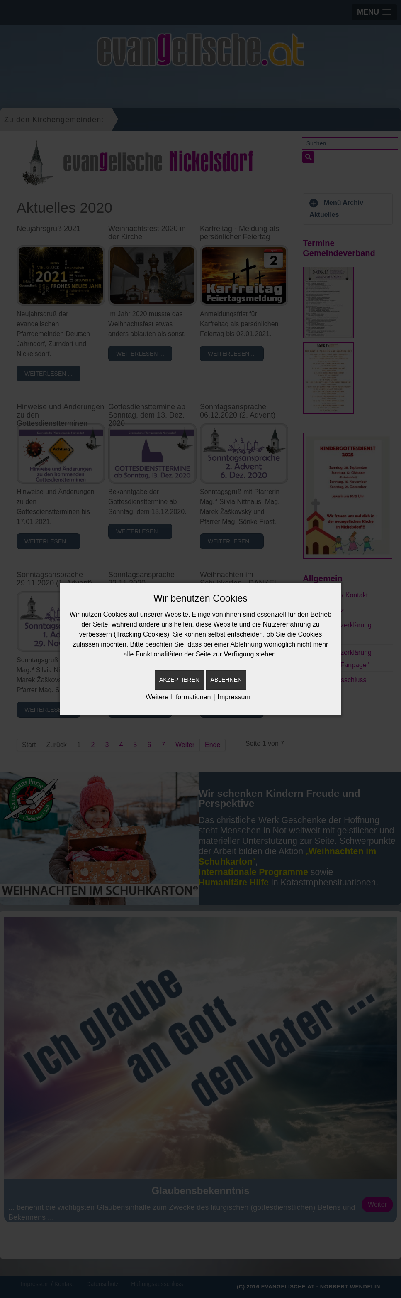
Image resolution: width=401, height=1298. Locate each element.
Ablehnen (226, 679)
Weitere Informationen (178, 697)
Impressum (234, 697)
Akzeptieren (179, 679)
